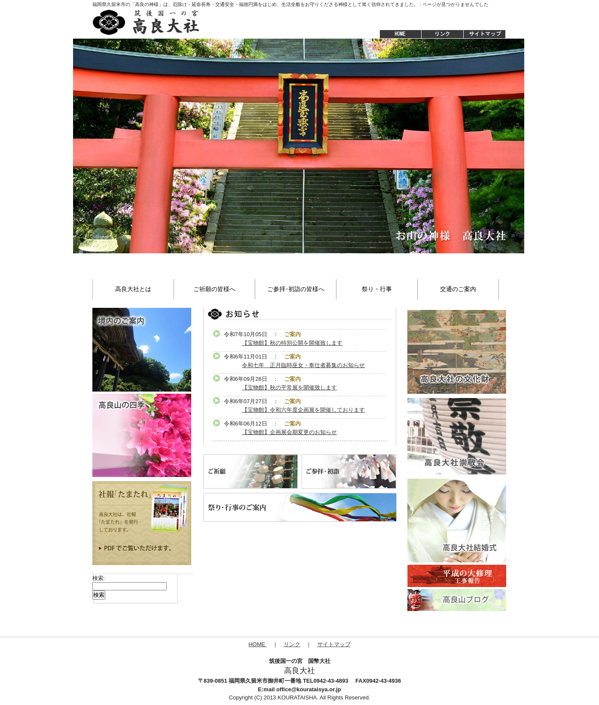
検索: (98, 578)
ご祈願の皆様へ (214, 289)
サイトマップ (485, 34)
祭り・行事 (377, 289)
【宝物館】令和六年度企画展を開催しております (303, 410)
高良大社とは (133, 289)
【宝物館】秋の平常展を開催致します (289, 387)
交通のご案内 (458, 289)
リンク (292, 644)
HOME (396, 34)
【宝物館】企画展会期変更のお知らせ (289, 432)
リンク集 (442, 34)
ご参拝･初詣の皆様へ (295, 289)
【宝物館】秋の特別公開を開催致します (292, 343)
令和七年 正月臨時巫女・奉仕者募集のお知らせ (303, 365)
